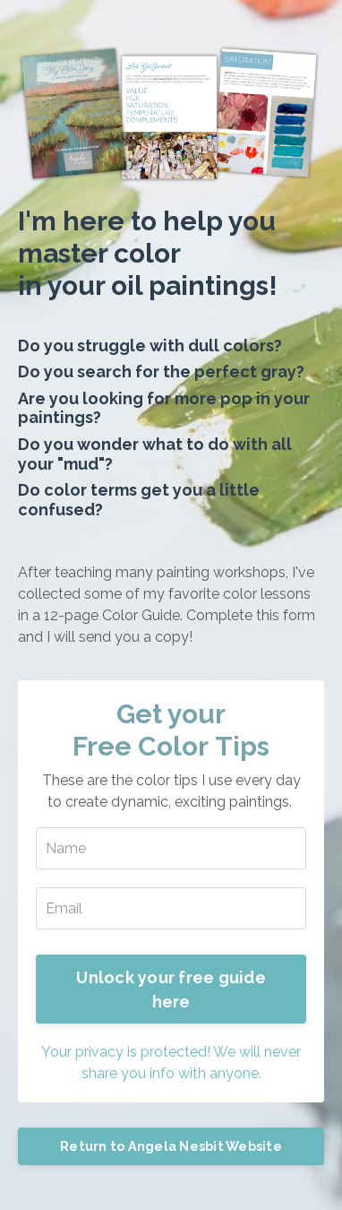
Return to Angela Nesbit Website (171, 1146)
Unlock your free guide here (171, 989)
